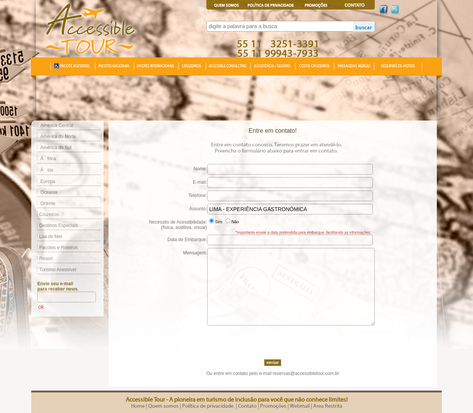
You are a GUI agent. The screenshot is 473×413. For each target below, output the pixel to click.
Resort (42, 258)
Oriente (47, 203)
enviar (273, 362)
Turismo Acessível (53, 269)
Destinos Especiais (54, 225)
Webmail (300, 406)
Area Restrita (327, 406)
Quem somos (163, 406)
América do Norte (58, 136)
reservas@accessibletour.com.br (306, 373)
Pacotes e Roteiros (54, 247)
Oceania (49, 192)
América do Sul (55, 147)
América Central (56, 125)
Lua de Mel (46, 236)
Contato (247, 406)
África (48, 158)
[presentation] (273, 340)
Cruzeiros (45, 214)
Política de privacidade (208, 406)
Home (138, 406)
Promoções (273, 406)
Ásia (46, 170)
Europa (47, 181)
